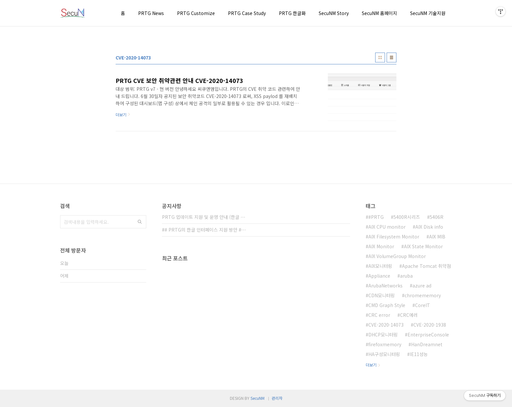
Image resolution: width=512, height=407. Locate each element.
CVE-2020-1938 (429, 324)
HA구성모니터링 (384, 354)
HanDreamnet (426, 344)
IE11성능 (419, 354)
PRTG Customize (196, 13)
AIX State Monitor (423, 246)
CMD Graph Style (386, 305)
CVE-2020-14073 (386, 324)
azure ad (421, 285)
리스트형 (391, 57)
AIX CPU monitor (387, 226)
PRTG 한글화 (292, 13)
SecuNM (257, 398)
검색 (140, 222)
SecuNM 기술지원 (427, 13)
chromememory (423, 295)
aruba (406, 275)
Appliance (379, 275)
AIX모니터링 (380, 266)
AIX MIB (437, 236)
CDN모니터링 (381, 295)
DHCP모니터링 (383, 334)
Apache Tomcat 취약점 (426, 266)
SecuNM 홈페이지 (379, 13)
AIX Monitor (381, 246)
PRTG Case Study (247, 13)
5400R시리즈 (406, 217)
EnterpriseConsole (428, 334)
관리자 (277, 398)
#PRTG (376, 217)
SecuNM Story (334, 13)
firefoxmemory (384, 344)
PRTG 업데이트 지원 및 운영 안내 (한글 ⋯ (203, 217)
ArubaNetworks (385, 285)
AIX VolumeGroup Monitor (397, 256)
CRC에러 (409, 315)
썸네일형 (380, 57)
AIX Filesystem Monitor (393, 236)
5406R (436, 217)
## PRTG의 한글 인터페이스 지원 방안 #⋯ (204, 229)
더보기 (371, 364)
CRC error (379, 315)
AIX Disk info (429, 226)
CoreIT (422, 305)
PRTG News (151, 13)
